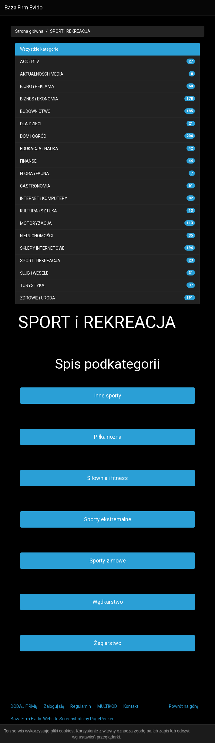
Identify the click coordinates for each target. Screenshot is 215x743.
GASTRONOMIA (35, 186)
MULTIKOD (107, 706)
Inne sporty (107, 395)
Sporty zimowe (107, 560)
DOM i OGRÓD (33, 136)
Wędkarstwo (107, 602)
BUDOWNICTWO (35, 111)
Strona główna (29, 31)
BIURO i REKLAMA (37, 86)
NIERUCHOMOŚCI (36, 235)
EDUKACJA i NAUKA (39, 148)
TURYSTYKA (32, 285)
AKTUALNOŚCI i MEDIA (41, 74)
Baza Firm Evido (23, 7)
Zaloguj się (54, 706)
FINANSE (28, 161)
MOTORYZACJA (36, 223)
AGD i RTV (29, 61)
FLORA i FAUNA (34, 173)
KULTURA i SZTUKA (38, 210)
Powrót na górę (183, 706)
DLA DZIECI (30, 123)
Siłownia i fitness (107, 478)
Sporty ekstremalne (107, 519)
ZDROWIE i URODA (37, 298)
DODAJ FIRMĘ (24, 706)
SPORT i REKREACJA (70, 31)
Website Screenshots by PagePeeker (78, 718)
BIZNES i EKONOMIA (39, 98)
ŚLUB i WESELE (34, 273)
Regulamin (80, 706)
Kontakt (130, 706)
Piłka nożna (107, 437)
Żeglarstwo (107, 643)
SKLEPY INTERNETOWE (42, 248)
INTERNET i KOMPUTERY (43, 198)
